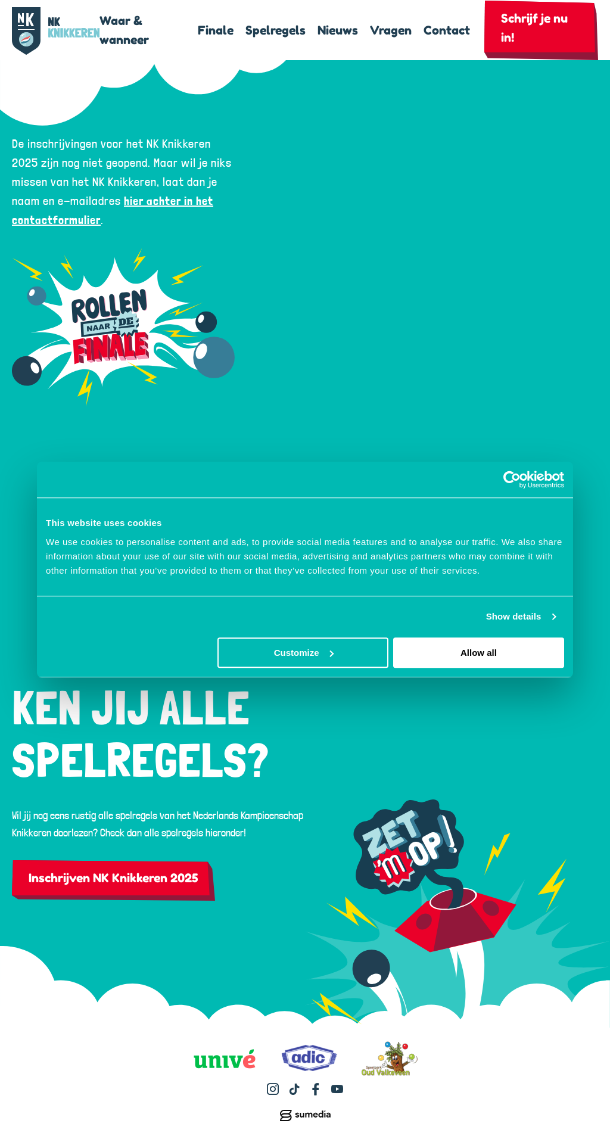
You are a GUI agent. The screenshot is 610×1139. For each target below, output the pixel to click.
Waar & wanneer (124, 30)
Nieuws (338, 30)
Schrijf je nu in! (534, 28)
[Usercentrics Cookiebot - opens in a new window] (512, 479)
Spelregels (275, 30)
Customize (304, 653)
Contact (447, 30)
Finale (216, 30)
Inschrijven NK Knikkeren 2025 (113, 878)
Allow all (478, 653)
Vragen (391, 30)
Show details (513, 616)
